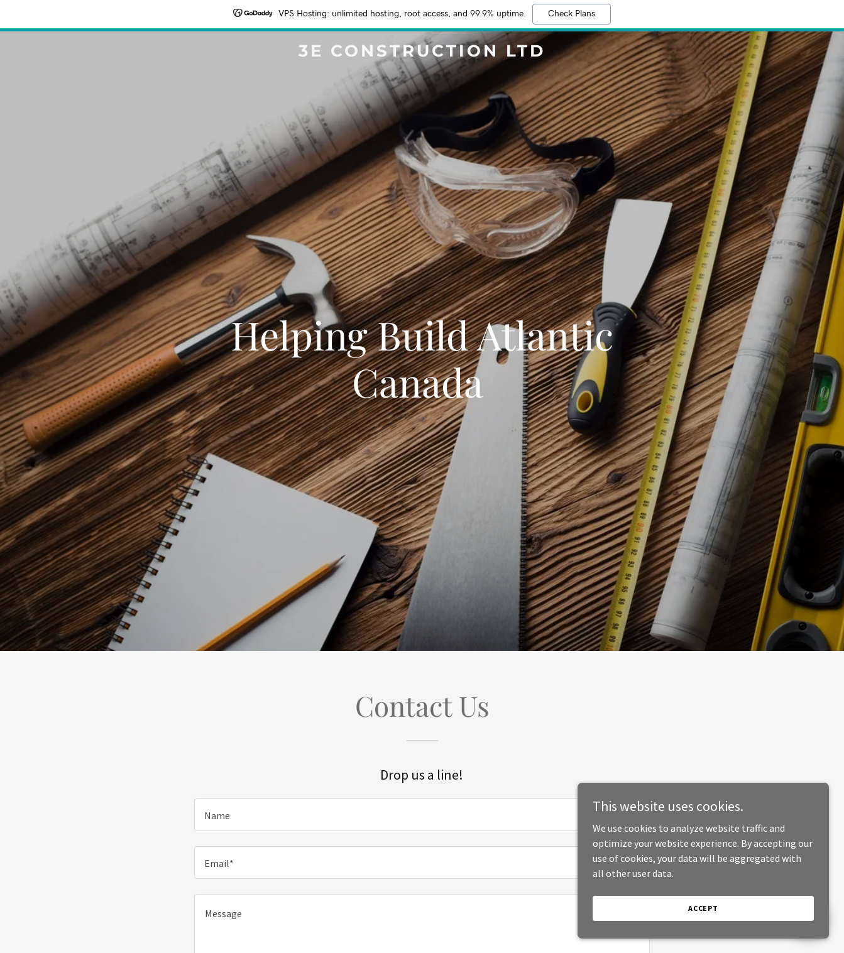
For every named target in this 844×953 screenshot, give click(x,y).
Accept (703, 908)
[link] (422, 52)
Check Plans (571, 13)
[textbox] (422, 814)
